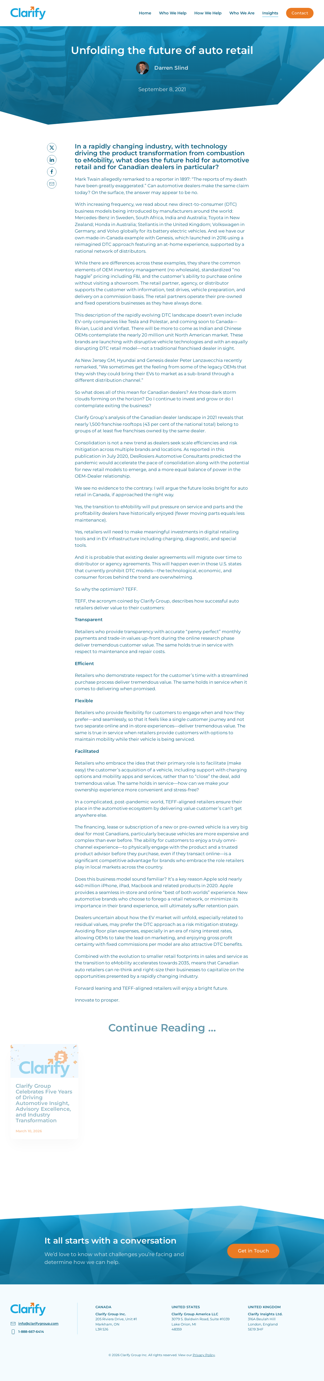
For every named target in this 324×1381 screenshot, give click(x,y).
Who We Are (241, 12)
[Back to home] (28, 13)
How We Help (207, 12)
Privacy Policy (204, 1355)
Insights (270, 12)
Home (145, 12)
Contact (300, 12)
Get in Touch (253, 1251)
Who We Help (172, 12)
